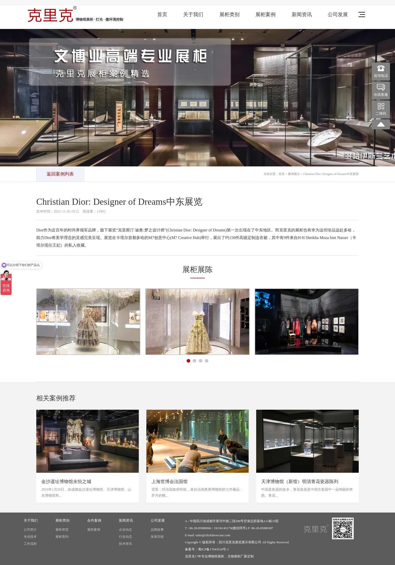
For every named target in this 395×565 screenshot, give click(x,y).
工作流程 (30, 544)
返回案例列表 (60, 173)
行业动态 (125, 537)
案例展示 (294, 174)
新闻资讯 (302, 14)
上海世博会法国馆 (169, 481)
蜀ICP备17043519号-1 (213, 549)
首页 (162, 14)
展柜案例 (265, 14)
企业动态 (125, 529)
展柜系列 (62, 537)
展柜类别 (229, 14)
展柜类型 (62, 529)
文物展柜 (234, 556)
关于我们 (193, 14)
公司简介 (30, 529)
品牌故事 (157, 529)
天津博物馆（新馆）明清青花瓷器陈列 (299, 481)
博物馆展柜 (216, 556)
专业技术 (30, 537)
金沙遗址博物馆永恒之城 (66, 481)
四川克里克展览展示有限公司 (240, 542)
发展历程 (157, 537)
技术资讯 (125, 544)
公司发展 (338, 14)
